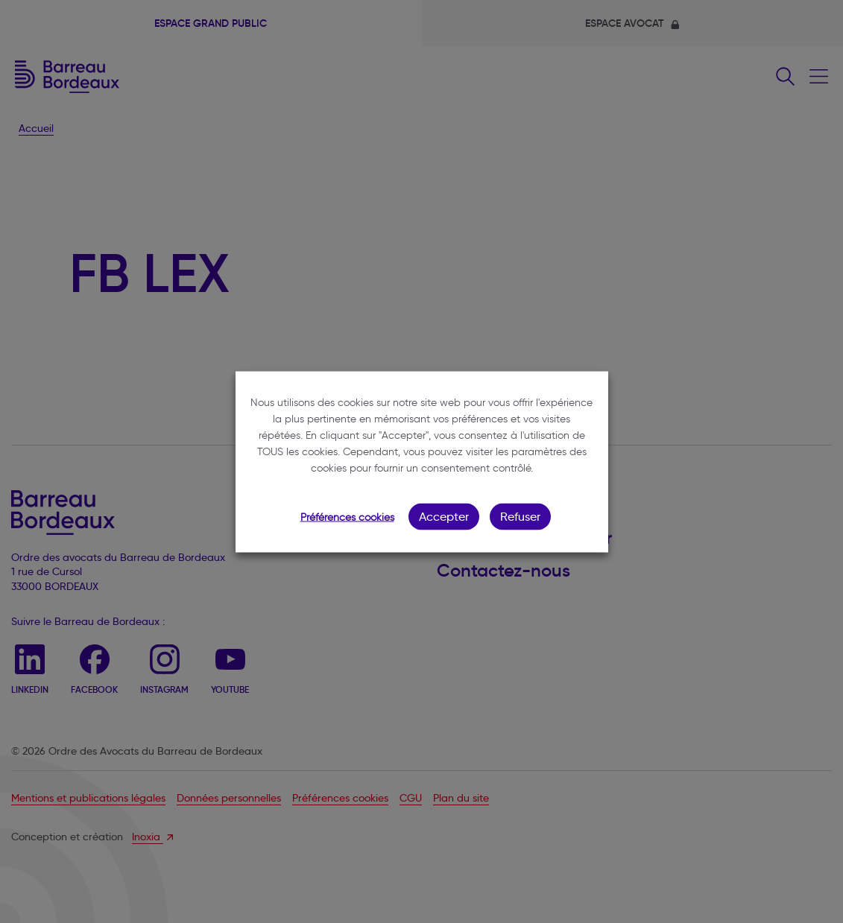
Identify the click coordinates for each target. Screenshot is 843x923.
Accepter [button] (444, 516)
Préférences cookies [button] (347, 516)
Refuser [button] (520, 516)
